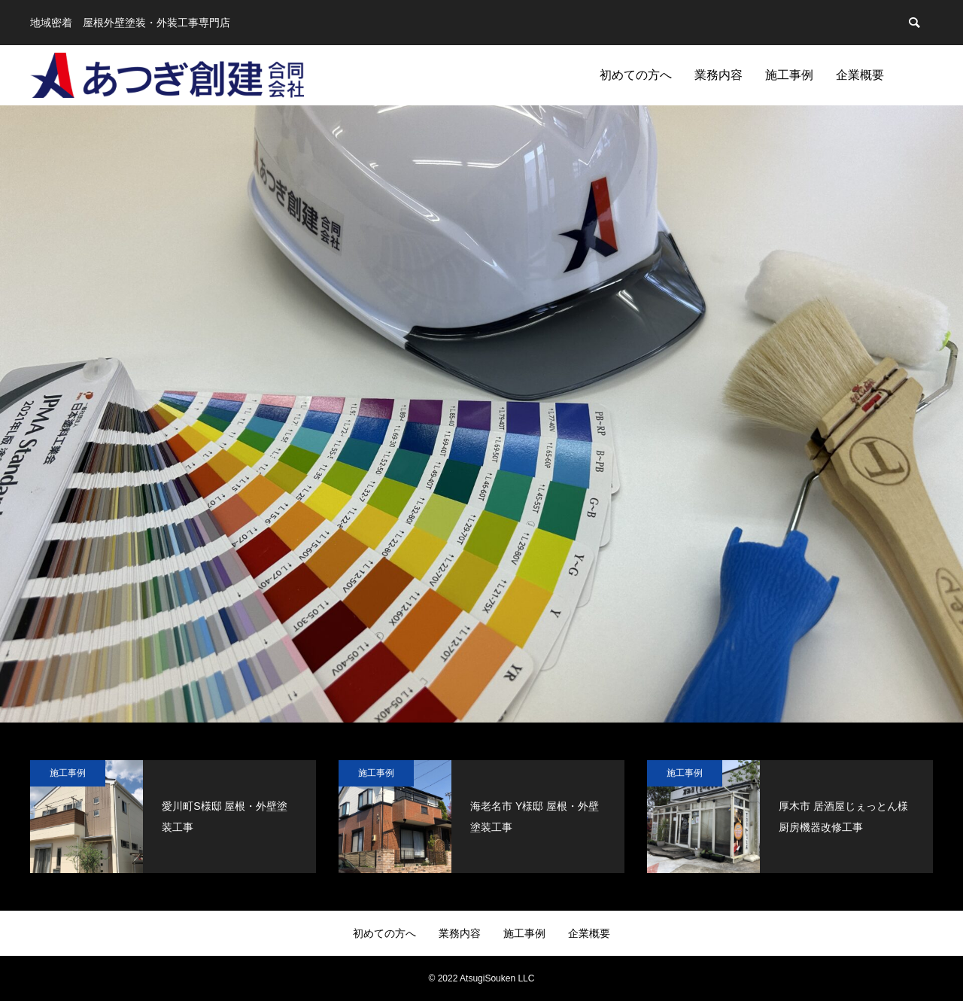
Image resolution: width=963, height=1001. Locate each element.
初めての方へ (636, 74)
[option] (481, 414)
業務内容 (718, 74)
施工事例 (789, 74)
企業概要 (860, 74)
